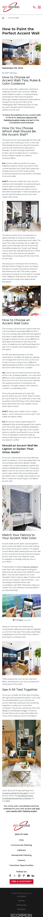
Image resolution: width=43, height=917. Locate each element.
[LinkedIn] (33, 875)
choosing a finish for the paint (15, 793)
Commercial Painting (21, 845)
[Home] (10, 7)
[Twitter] (14, 875)
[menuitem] (21, 896)
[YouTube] (28, 875)
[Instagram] (19, 875)
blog (8, 801)
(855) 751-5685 (21, 834)
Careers (21, 860)
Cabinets (21, 850)
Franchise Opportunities (21, 865)
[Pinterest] (24, 875)
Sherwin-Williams (30, 567)
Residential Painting (21, 855)
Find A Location (21, 881)
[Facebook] (10, 875)
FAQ (21, 840)
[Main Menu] (39, 7)
